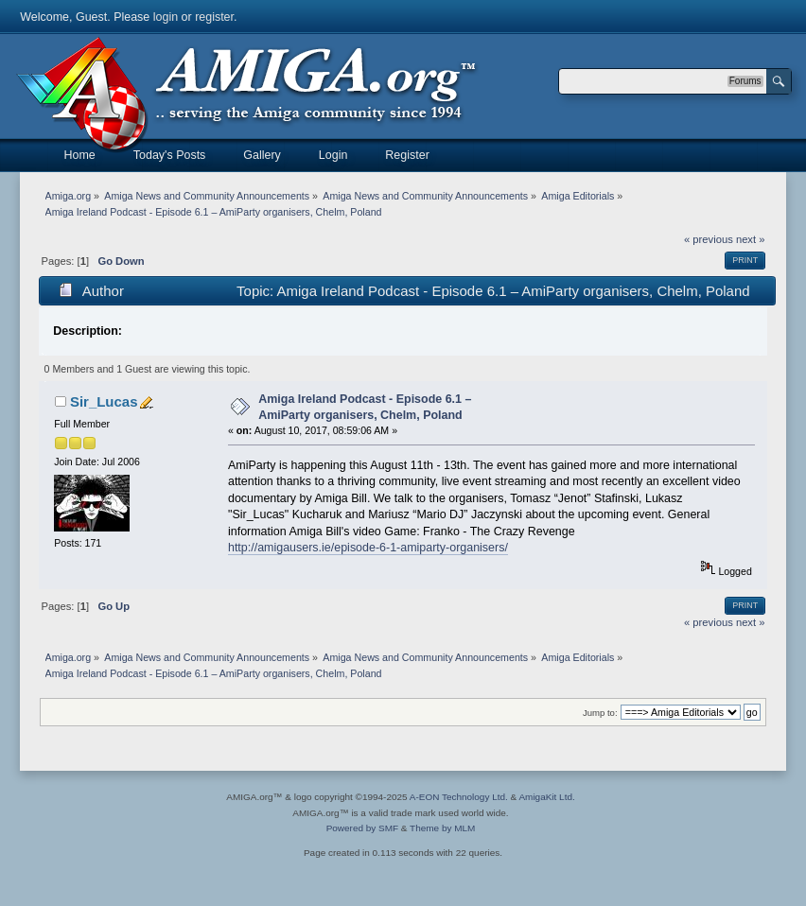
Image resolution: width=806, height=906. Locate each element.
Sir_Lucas (104, 401)
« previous (708, 239)
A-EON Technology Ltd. (459, 797)
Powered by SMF (362, 828)
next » (750, 239)
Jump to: (600, 712)
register (214, 17)
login (165, 17)
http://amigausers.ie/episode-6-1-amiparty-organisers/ (368, 547)
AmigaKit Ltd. (546, 797)
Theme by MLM (442, 828)
